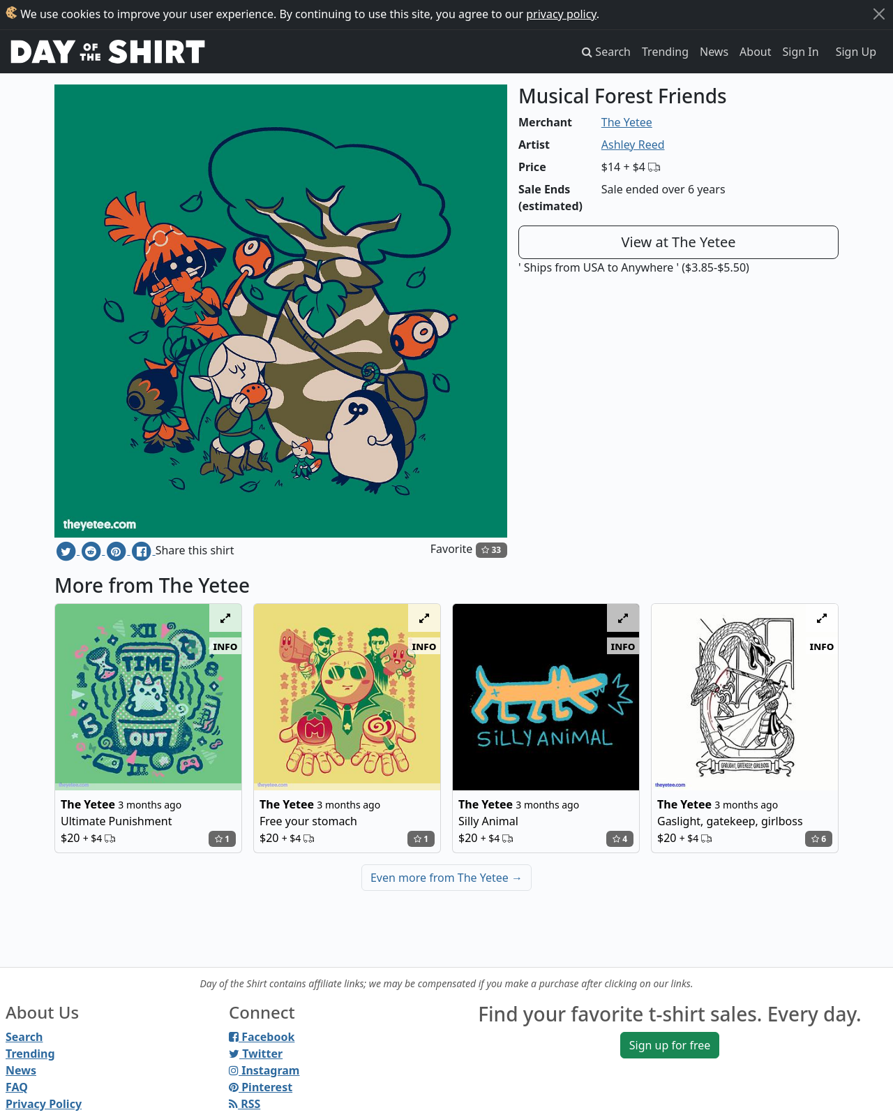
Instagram (264, 1070)
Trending (665, 51)
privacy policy (561, 14)
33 (491, 550)
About (755, 51)
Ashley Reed (633, 144)
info (225, 646)
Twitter (256, 1053)
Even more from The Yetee (446, 877)
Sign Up (856, 51)
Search (24, 1036)
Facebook (261, 1036)
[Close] (879, 14)
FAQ (17, 1087)
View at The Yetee (679, 241)
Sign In (801, 51)
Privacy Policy (44, 1104)
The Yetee (626, 122)
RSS (244, 1104)
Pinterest (260, 1087)
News (714, 51)
